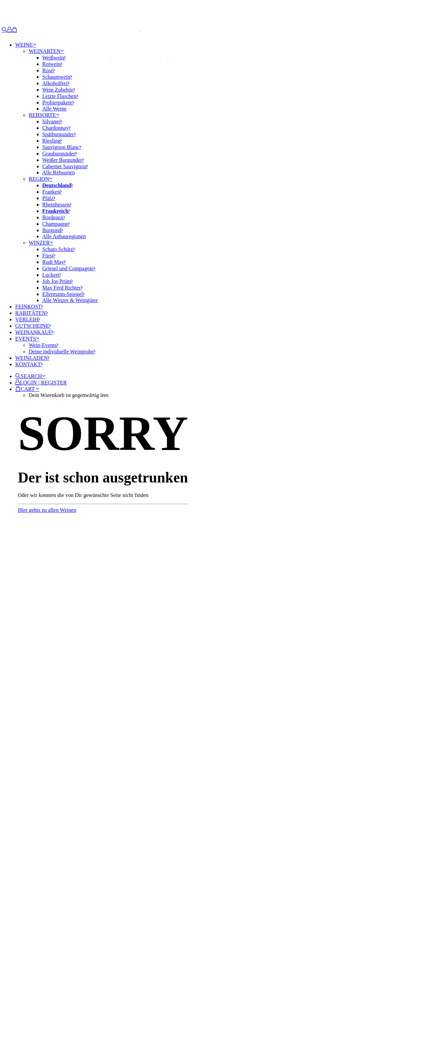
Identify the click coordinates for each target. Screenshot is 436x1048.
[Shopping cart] (14, 30)
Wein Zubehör (58, 90)
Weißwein (54, 57)
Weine (25, 45)
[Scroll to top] (10, 1030)
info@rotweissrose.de (25, 757)
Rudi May (54, 262)
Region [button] (40, 179)
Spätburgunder (59, 134)
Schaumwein (57, 77)
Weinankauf (34, 332)
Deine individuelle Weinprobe (62, 351)
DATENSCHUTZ (76, 1015)
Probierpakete (58, 102)
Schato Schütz (58, 249)
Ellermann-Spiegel (63, 294)
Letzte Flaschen (60, 96)
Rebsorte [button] (44, 115)
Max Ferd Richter (62, 288)
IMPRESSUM (37, 1015)
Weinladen (32, 358)
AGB (105, 1015)
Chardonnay (56, 128)
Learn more (27, 970)
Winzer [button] (41, 243)
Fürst (48, 255)
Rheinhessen (56, 204)
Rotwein (52, 64)
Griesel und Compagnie (68, 268)
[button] (30, 376)
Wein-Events (43, 345)
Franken (52, 192)
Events (27, 339)
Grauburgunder (59, 153)
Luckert (51, 275)
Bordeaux (53, 217)
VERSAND (205, 1015)
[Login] (9, 30)
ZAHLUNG (234, 1015)
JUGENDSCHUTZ (135, 1015)
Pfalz (48, 198)
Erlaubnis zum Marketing (41, 861)
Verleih (27, 319)
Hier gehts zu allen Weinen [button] (47, 510)
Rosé (48, 70)
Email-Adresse (32, 831)
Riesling (52, 141)
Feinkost (29, 306)
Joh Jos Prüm (57, 281)
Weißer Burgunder (63, 160)
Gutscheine (33, 326)
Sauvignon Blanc (61, 147)
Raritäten (31, 313)
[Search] (4, 30)
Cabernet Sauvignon (65, 166)
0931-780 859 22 (29, 763)
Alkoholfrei (55, 83)
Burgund (52, 230)
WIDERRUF (174, 1015)
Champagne (56, 224)
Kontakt (29, 364)
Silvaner (52, 121)
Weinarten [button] (46, 51)
